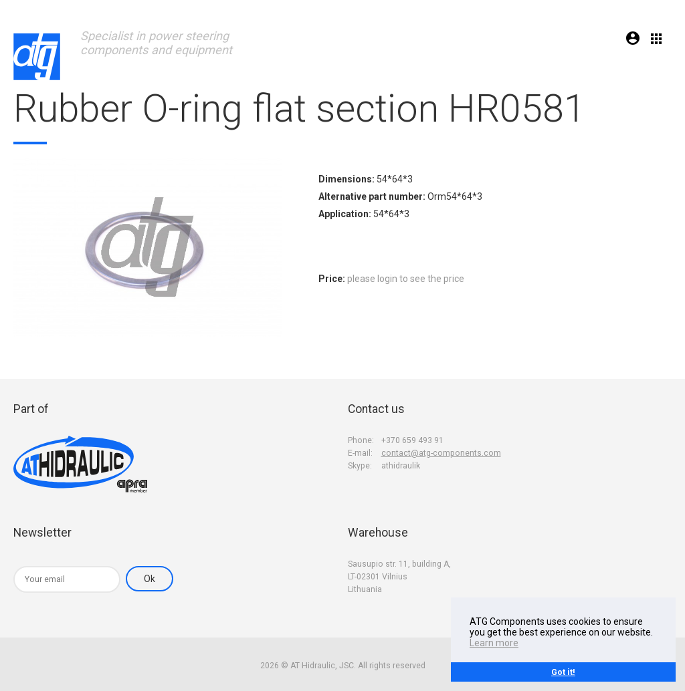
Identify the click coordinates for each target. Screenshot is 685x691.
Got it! (563, 672)
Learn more (494, 643)
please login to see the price (405, 278)
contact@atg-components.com (441, 453)
